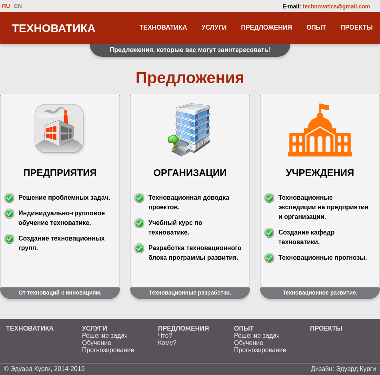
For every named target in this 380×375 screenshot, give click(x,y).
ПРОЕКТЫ (356, 27)
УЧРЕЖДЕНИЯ (320, 172)
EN (18, 6)
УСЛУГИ (214, 27)
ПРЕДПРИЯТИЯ (59, 172)
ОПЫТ (316, 27)
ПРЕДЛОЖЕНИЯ (266, 27)
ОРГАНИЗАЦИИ (189, 172)
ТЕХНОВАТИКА (54, 28)
